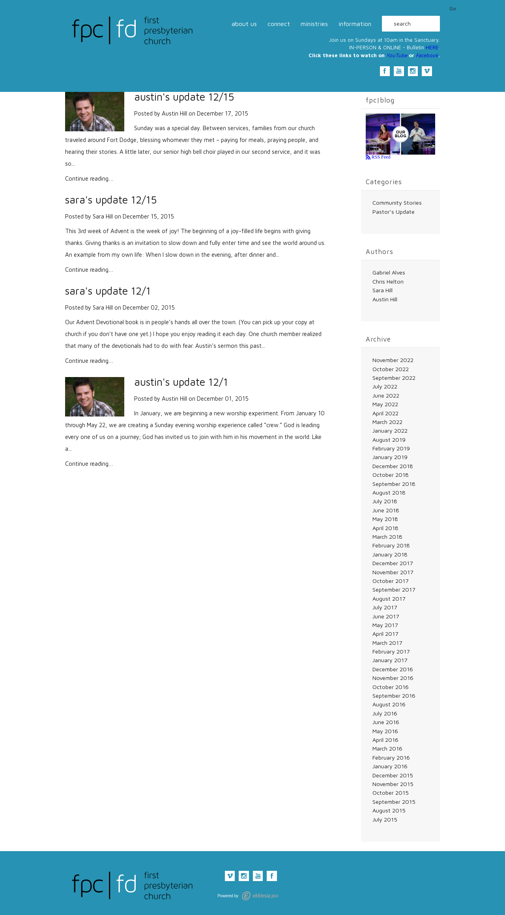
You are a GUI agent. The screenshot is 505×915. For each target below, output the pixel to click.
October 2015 (390, 792)
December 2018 (392, 466)
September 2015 (393, 801)
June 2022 (385, 395)
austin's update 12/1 (181, 382)
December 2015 (392, 775)
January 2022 (390, 430)
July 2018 (384, 501)
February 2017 (391, 651)
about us (244, 23)
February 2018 (391, 545)
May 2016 (385, 731)
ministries (314, 23)
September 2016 (393, 695)
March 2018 (387, 536)
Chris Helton (388, 281)
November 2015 (392, 784)
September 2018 (393, 483)
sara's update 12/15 (111, 200)
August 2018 (389, 492)
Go (452, 8)
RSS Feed (380, 157)
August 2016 (389, 704)
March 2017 (387, 642)
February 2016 (391, 757)
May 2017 (385, 625)
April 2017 (385, 633)
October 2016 (390, 686)
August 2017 (388, 598)
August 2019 (389, 439)
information (355, 23)
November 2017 (392, 572)
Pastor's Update (393, 211)
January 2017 (389, 660)
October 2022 (390, 369)
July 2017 (384, 607)
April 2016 (385, 739)
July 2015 (384, 819)
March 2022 (387, 421)
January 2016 (390, 766)
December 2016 (392, 669)
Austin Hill (174, 113)
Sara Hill (103, 216)
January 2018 (390, 554)
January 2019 (390, 457)
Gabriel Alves (388, 272)
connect (278, 23)
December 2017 (392, 563)
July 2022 (384, 386)
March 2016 (387, 748)
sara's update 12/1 (108, 291)
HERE (432, 47)
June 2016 (385, 722)
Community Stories (397, 202)
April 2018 (385, 528)
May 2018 (385, 518)
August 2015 (389, 810)
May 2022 (385, 404)
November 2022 (392, 360)
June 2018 (385, 510)
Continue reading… (89, 178)
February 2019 (391, 448)
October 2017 (390, 580)
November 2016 (392, 677)
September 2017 (393, 589)
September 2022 (393, 377)
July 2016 (384, 713)
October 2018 (390, 474)
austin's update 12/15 (184, 97)
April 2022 (385, 413)
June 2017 (385, 616)
